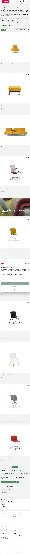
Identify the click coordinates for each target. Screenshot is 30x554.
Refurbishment (15, 514)
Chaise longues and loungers (20, 18)
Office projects (3, 537)
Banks (10, 18)
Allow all (15, 283)
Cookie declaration (4, 548)
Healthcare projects (4, 536)
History (14, 529)
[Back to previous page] (1, 18)
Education (4, 489)
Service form (15, 521)
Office (2, 523)
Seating (5, 18)
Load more (15, 467)
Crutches (20, 20)
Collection (3, 513)
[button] (15, 47)
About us (14, 527)
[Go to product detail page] (15, 50)
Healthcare (10, 489)
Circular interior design (17, 513)
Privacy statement (4, 543)
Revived (14, 516)
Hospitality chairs (12, 20)
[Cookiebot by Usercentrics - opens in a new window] (24, 263)
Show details (24, 279)
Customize (15, 286)
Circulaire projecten (4, 538)
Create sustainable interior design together (10, 481)
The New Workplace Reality (6, 529)
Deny (15, 289)
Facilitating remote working (6, 527)
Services (2, 514)
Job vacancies (15, 530)
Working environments (18, 489)
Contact (14, 520)
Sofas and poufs (14, 23)
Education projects (4, 534)
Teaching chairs (5, 23)
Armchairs (4, 20)
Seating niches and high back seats (9, 25)
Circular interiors (5, 492)
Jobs (2, 541)
